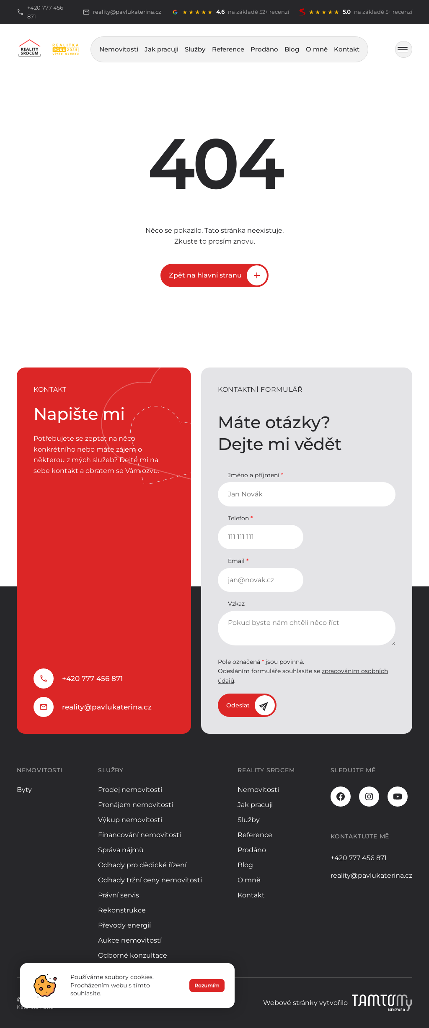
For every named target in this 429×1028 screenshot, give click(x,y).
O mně (317, 49)
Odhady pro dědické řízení (142, 865)
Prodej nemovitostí (130, 790)
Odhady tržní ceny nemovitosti (150, 880)
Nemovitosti (118, 49)
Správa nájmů (121, 850)
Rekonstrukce (122, 910)
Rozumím (207, 985)
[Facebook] (341, 796)
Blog (291, 49)
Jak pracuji (161, 49)
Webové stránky (290, 1003)
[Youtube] (398, 796)
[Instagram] (369, 796)
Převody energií (124, 925)
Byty (24, 790)
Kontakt (346, 49)
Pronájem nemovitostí (135, 805)
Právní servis (118, 895)
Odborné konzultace (132, 955)
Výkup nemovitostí (130, 820)
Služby (195, 49)
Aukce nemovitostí (130, 940)
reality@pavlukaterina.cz (107, 707)
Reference (228, 49)
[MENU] (403, 49)
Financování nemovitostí (139, 835)
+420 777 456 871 (92, 678)
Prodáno (264, 49)
